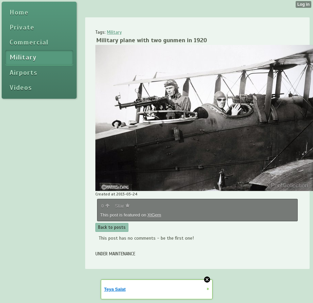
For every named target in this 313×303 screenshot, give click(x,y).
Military (114, 32)
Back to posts (112, 227)
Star (122, 206)
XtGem (154, 215)
